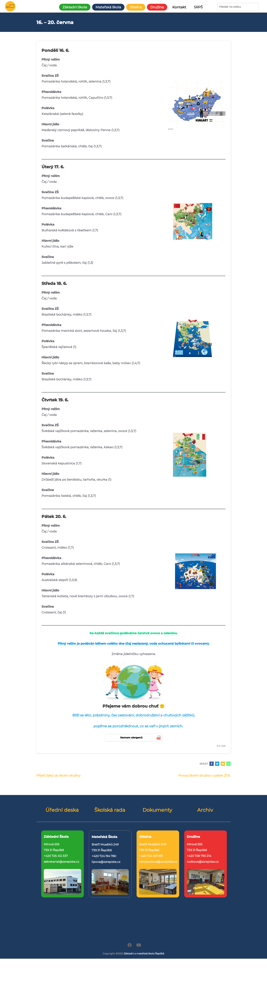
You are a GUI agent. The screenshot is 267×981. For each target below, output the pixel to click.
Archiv (205, 810)
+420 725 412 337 (56, 856)
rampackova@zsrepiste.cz (158, 861)
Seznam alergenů (131, 737)
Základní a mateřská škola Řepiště (144, 953)
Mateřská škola (108, 7)
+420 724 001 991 (151, 856)
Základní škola (74, 7)
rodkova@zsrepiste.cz (203, 861)
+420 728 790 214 (199, 856)
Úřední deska (62, 810)
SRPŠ (198, 7)
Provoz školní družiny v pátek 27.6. (204, 775)
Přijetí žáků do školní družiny (58, 775)
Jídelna (136, 7)
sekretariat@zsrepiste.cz (61, 861)
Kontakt (179, 7)
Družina (157, 7)
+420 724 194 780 (104, 856)
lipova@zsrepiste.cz (106, 862)
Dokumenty (157, 810)
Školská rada (109, 810)
